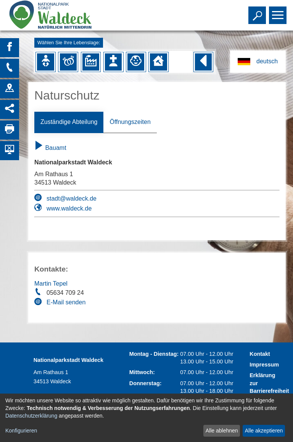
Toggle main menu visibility (278, 12)
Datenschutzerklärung (31, 416)
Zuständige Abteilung (68, 122)
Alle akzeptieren (264, 431)
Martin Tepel (51, 283)
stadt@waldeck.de (72, 198)
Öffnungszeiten (129, 122)
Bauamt (50, 148)
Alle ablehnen (222, 431)
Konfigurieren (21, 431)
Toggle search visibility (258, 12)
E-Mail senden (66, 302)
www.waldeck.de (69, 208)
